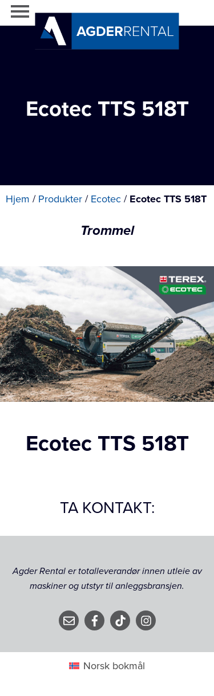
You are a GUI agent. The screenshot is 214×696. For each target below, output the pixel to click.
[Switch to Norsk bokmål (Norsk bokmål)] (107, 665)
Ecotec (106, 199)
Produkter (60, 199)
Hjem (18, 199)
